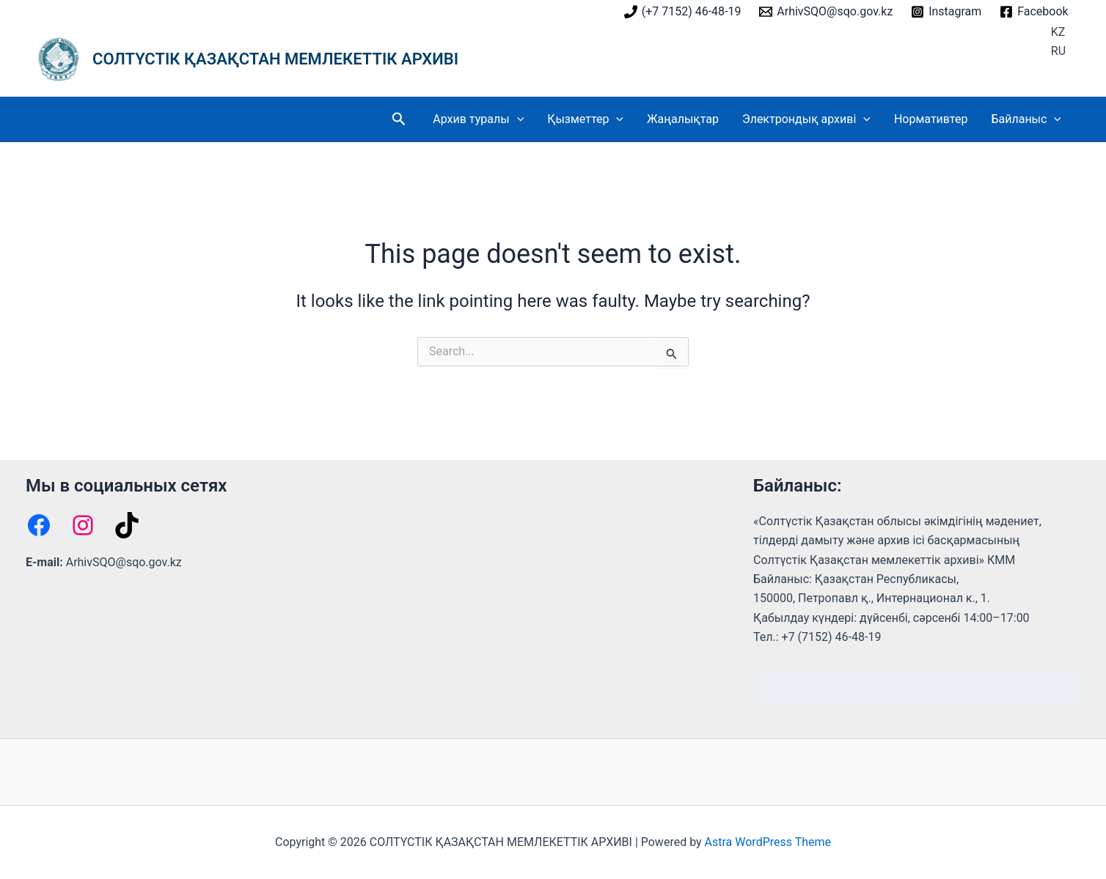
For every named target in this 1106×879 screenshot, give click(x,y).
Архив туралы (478, 119)
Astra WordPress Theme (768, 842)
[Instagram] (946, 11)
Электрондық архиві (806, 119)
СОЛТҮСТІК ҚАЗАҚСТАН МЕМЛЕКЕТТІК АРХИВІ (275, 59)
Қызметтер (585, 119)
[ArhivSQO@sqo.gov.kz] (826, 11)
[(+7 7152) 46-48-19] (682, 11)
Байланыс (1026, 119)
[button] (399, 119)
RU (1058, 51)
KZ (1058, 32)
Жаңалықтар (683, 119)
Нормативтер (931, 119)
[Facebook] (1034, 11)
